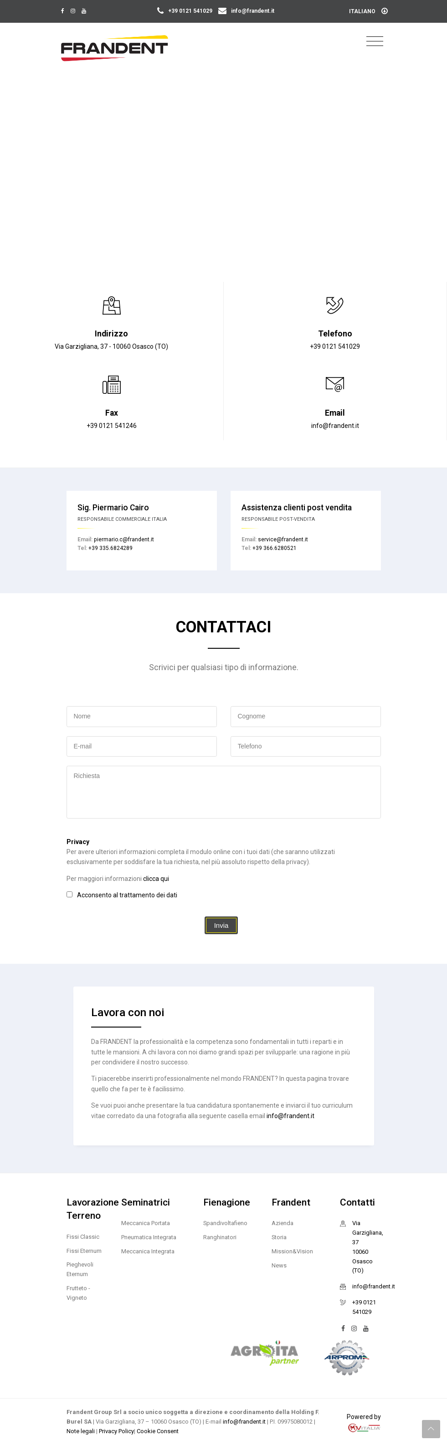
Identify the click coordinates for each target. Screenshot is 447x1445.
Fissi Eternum (84, 1250)
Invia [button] (221, 925)
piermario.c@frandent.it (124, 539)
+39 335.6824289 (110, 548)
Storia (279, 1237)
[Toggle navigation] (375, 42)
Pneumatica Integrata (148, 1237)
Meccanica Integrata (148, 1251)
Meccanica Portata (145, 1223)
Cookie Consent (158, 1431)
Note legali (81, 1431)
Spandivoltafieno (225, 1223)
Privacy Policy (116, 1431)
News (279, 1265)
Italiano (368, 11)
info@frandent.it (246, 11)
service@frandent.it (283, 539)
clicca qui (156, 878)
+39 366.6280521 (274, 548)
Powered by (364, 1422)
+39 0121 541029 (185, 11)
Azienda (282, 1223)
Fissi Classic (83, 1236)
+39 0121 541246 (112, 425)
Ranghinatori (219, 1237)
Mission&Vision (292, 1251)
